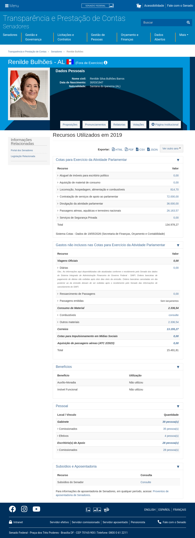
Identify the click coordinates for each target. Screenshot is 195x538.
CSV (140, 149)
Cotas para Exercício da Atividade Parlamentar (91, 160)
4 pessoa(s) (172, 435)
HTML (117, 149)
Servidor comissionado (86, 522)
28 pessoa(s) (170, 442)
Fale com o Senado (180, 5)
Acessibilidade (154, 5)
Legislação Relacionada (23, 156)
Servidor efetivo (59, 522)
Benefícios (64, 367)
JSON (152, 149)
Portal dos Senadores (22, 150)
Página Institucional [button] (165, 124)
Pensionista (138, 522)
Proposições (70, 124)
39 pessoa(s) (170, 421)
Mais (182, 35)
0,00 (176, 336)
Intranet (16, 522)
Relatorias (119, 124)
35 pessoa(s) (171, 428)
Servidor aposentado (115, 522)
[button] (139, 5)
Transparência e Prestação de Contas (64, 18)
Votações (138, 124)
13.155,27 (173, 329)
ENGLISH (150, 509)
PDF (129, 149)
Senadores (16, 26)
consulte (174, 315)
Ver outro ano (171, 148)
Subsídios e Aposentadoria (76, 466)
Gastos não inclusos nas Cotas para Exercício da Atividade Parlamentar (110, 245)
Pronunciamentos (95, 124)
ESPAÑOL (164, 509)
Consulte (146, 482)
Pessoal (62, 406)
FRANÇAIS (179, 509)
